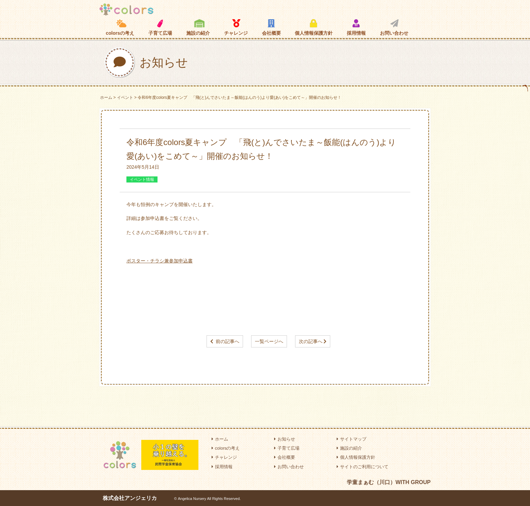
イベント (125, 97)
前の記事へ (227, 341)
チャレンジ (236, 27)
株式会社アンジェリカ (130, 498)
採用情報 (356, 27)
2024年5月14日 (142, 167)
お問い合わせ (394, 27)
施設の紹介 (198, 27)
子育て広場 (160, 27)
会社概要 (271, 27)
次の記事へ (310, 341)
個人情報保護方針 (314, 27)
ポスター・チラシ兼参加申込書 (159, 260)
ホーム (106, 97)
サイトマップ (351, 439)
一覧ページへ (269, 341)
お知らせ (284, 439)
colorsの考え (120, 27)
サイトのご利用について (362, 466)
